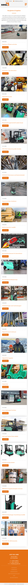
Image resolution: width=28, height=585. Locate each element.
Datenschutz (14, 571)
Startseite (14, 567)
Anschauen (5, 47)
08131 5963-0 (9, 1)
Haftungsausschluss (14, 573)
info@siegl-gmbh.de (18, 1)
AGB (14, 575)
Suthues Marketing (12, 583)
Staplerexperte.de (20, 583)
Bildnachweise (14, 577)
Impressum (14, 569)
